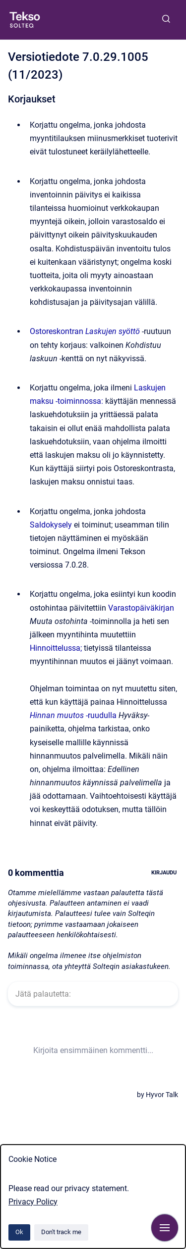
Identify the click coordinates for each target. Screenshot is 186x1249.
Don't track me (61, 1232)
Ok (19, 1232)
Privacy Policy (33, 1201)
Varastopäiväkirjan (141, 608)
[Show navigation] (164, 1227)
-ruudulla (73, 715)
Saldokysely (51, 524)
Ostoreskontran (85, 331)
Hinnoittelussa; (56, 648)
